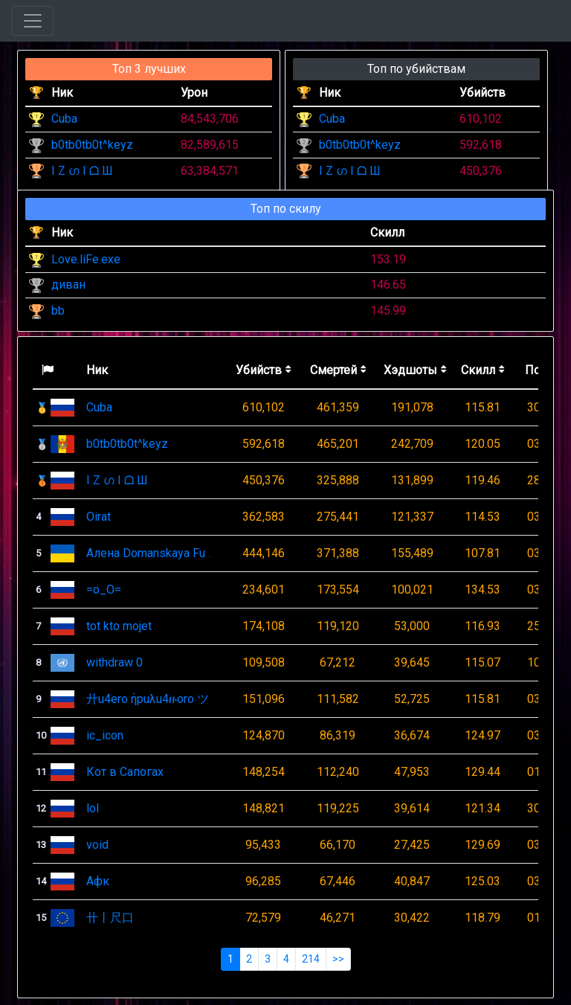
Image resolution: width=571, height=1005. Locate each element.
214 (311, 959)
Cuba (64, 119)
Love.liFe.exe (85, 259)
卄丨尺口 (110, 918)
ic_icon (104, 735)
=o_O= (103, 589)
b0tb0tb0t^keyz (92, 145)
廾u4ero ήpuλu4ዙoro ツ (147, 699)
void (97, 845)
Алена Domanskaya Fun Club (161, 553)
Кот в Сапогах (125, 772)
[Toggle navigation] (33, 21)
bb (58, 311)
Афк (97, 881)
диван (68, 284)
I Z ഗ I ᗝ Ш (82, 171)
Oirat (98, 517)
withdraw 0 (114, 662)
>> (338, 959)
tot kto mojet (119, 626)
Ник (97, 370)
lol (92, 808)
